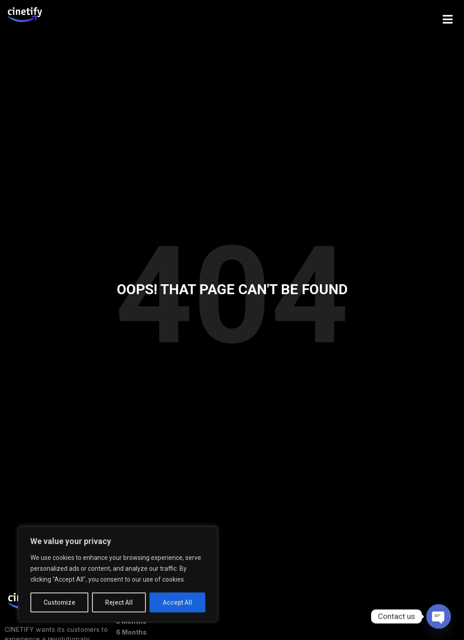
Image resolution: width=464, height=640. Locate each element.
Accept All (177, 602)
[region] (118, 574)
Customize (60, 602)
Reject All (119, 602)
